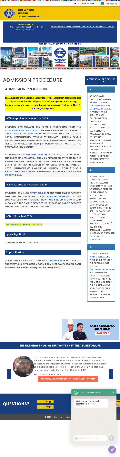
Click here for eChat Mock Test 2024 (24, 224)
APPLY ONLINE (38, 193)
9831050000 (111, 4)
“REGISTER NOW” (38, 200)
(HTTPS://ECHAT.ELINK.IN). (55, 196)
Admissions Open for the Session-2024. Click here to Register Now (83, 27)
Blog (48, 401)
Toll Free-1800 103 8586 (83, 4)
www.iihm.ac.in (58, 260)
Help (48, 406)
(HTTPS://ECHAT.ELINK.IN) (102, 269)
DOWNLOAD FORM (33, 154)
